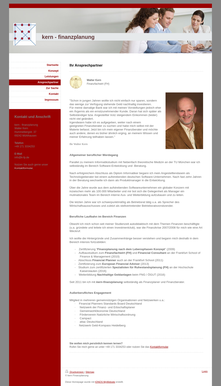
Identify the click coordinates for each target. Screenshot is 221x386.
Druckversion (74, 372)
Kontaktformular (159, 346)
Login (205, 371)
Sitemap (89, 372)
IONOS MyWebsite (105, 382)
